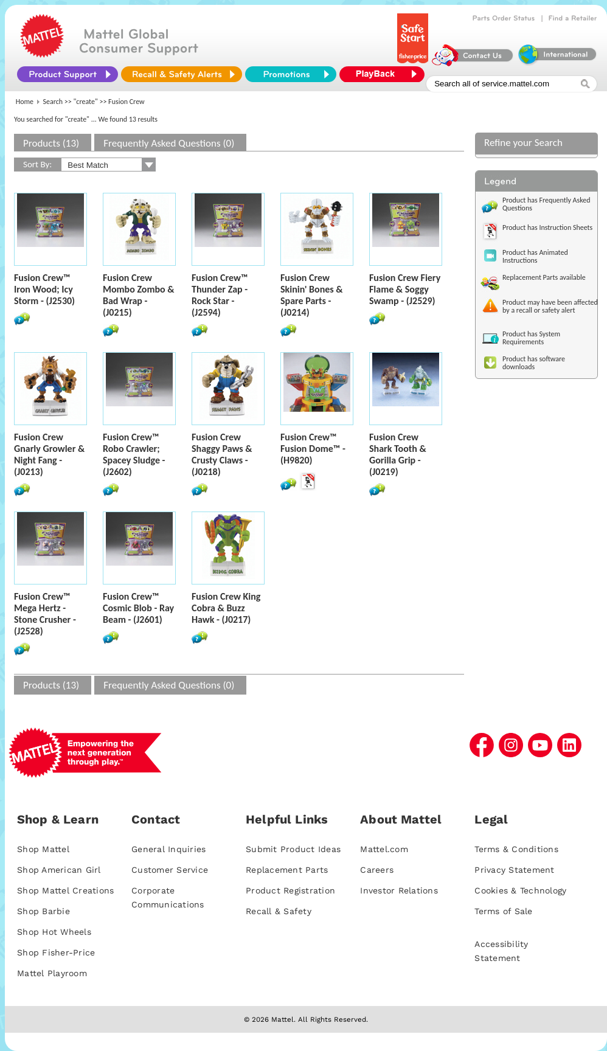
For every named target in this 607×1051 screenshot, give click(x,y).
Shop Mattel (43, 849)
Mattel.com (384, 849)
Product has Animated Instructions (535, 256)
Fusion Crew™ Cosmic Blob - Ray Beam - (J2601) (138, 608)
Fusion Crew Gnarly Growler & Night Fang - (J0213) (49, 454)
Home (24, 101)
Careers (377, 870)
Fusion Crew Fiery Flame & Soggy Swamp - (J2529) (404, 289)
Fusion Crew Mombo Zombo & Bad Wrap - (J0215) (139, 295)
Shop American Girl (59, 870)
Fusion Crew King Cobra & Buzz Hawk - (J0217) (226, 608)
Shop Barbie (43, 911)
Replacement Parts (287, 870)
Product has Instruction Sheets (547, 227)
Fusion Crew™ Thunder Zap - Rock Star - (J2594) (220, 295)
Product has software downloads (533, 363)
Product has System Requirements (531, 338)
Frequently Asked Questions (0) (168, 143)
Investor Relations (399, 890)
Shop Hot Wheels (54, 932)
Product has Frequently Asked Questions (546, 204)
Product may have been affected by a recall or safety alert (550, 306)
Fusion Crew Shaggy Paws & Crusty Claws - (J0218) (222, 454)
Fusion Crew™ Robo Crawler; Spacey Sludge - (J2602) (134, 454)
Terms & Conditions (516, 849)
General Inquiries (168, 849)
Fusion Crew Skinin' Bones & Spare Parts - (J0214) (311, 295)
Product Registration (290, 890)
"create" (86, 101)
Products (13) (51, 143)
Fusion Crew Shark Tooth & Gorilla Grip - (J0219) (397, 454)
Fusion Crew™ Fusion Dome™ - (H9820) (312, 448)
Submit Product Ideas (293, 849)
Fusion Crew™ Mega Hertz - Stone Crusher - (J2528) (45, 614)
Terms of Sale (503, 911)
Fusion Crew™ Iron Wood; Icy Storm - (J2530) (44, 289)
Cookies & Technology (520, 890)
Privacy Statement (514, 870)
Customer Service (169, 870)
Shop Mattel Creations (65, 890)
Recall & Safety (278, 911)
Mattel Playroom (52, 973)
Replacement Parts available (544, 277)
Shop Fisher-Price (56, 952)
